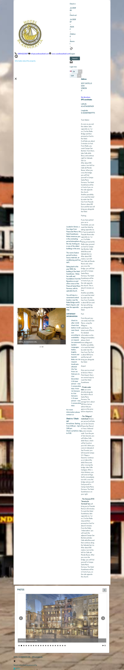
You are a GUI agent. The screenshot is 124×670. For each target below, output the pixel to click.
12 (45, 645)
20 (65, 645)
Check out (73, 15)
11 (43, 645)
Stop (105, 645)
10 (40, 645)
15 (53, 645)
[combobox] (77, 71)
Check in (73, 4)
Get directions (85, 97)
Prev (20, 326)
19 (62, 645)
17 (57, 645)
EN (74, 71)
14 (50, 645)
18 (60, 645)
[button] (75, 58)
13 (48, 645)
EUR (72, 76)
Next (63, 326)
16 (55, 645)
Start (103, 645)
